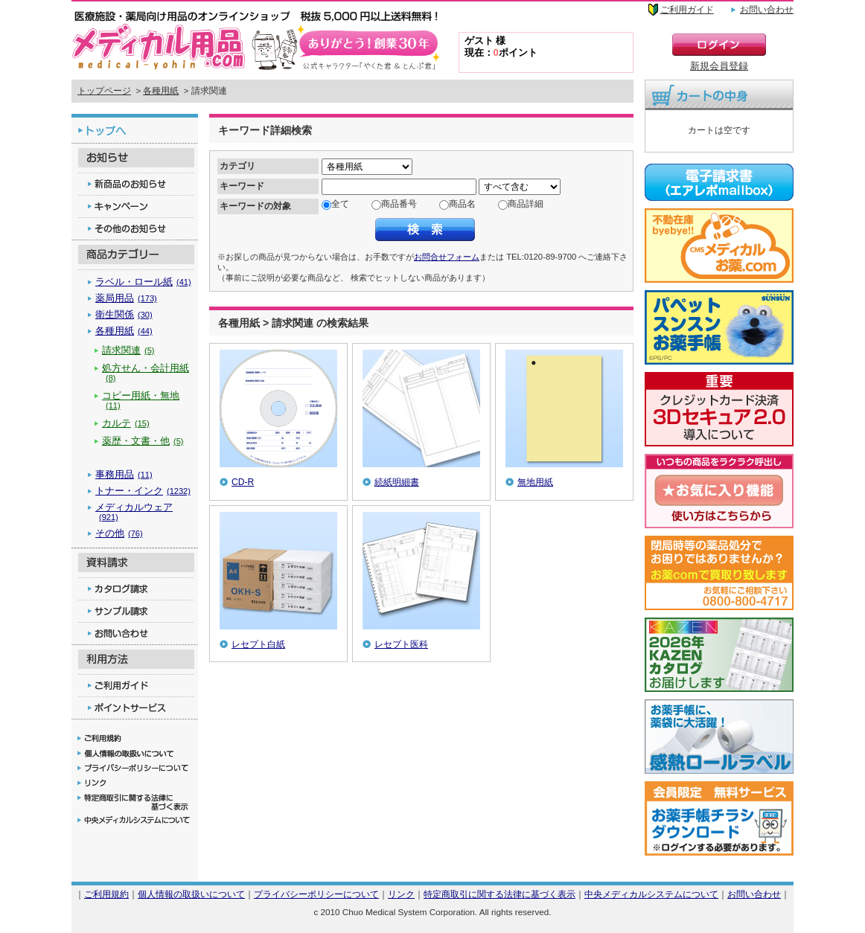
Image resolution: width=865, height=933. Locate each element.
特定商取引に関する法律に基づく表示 (499, 894)
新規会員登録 (719, 65)
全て (340, 204)
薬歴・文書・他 (143, 440)
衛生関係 (124, 314)
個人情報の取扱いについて (191, 894)
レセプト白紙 (258, 644)
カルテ (126, 423)
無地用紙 (535, 482)
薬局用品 (126, 298)
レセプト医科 (401, 644)
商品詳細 (525, 204)
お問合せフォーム (446, 256)
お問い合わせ (767, 9)
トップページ (104, 90)
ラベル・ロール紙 (143, 281)
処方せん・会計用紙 (145, 372)
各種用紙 (161, 90)
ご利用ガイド (687, 9)
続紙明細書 (396, 482)
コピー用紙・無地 (140, 400)
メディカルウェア (134, 511)
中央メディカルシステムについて (651, 894)
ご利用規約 (106, 894)
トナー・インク (143, 490)
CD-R (243, 482)
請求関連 (128, 350)
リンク (401, 894)
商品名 (462, 204)
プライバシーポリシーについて (316, 894)
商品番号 (399, 204)
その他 (119, 533)
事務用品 (124, 474)
